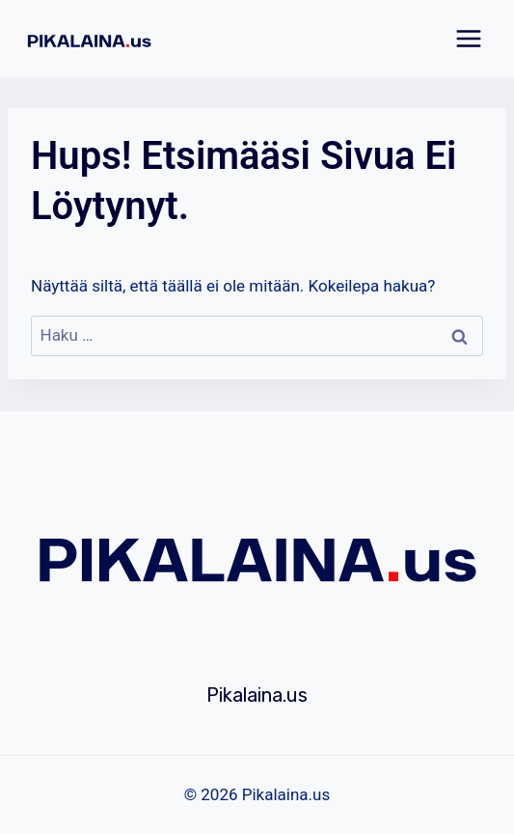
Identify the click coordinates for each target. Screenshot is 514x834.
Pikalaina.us (257, 695)
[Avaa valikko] (468, 38)
